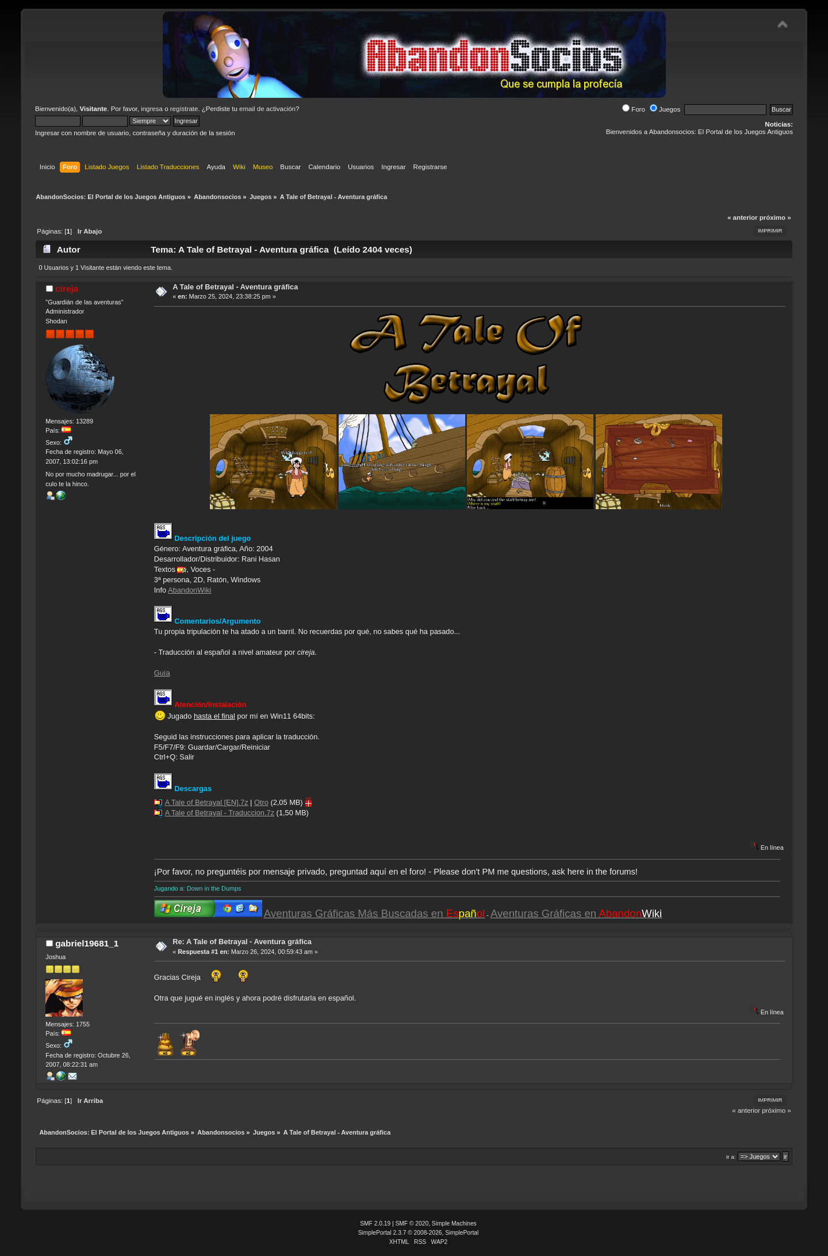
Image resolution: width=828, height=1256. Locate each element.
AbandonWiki (189, 590)
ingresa (152, 108)
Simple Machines (454, 1223)
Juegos (665, 109)
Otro (261, 802)
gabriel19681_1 (86, 943)
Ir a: (731, 1157)
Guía (162, 673)
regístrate (184, 108)
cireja (66, 288)
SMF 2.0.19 (375, 1223)
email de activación (267, 108)
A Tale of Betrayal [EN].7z (206, 802)
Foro (633, 109)
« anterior (742, 217)
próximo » (775, 217)
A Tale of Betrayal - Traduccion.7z (219, 812)
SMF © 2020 (412, 1223)
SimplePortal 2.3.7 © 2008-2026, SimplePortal (418, 1233)
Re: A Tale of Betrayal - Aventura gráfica (242, 941)
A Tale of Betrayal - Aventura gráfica (235, 286)
